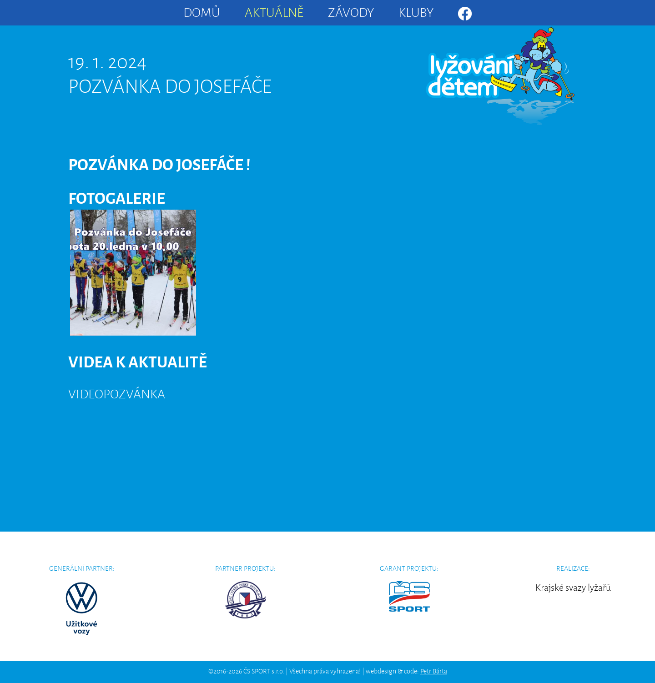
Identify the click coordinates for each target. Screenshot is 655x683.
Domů (201, 11)
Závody (351, 11)
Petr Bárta (433, 670)
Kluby (415, 11)
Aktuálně (274, 11)
